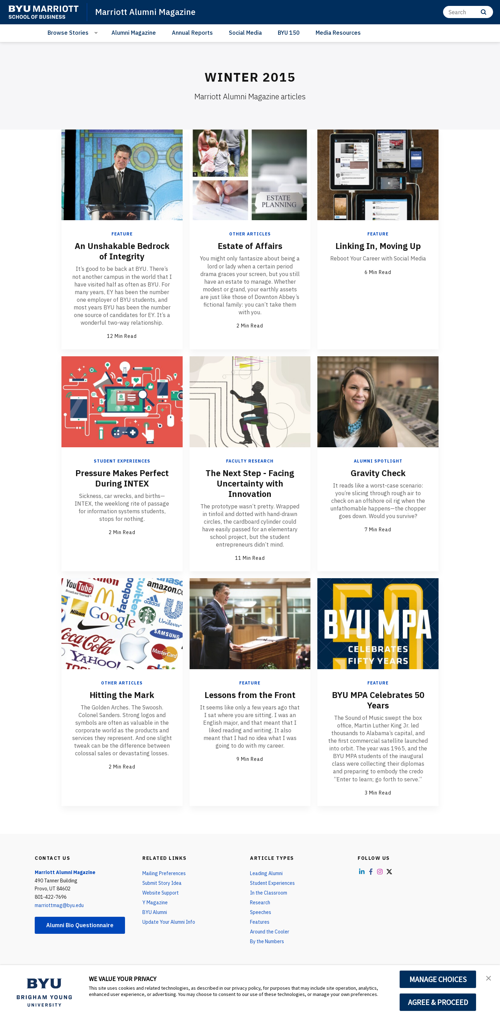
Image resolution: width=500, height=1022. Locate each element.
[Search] (468, 12)
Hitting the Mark (122, 694)
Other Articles (250, 233)
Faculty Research (250, 461)
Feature (122, 233)
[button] (488, 978)
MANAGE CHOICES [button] (438, 979)
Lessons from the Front (250, 694)
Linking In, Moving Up (378, 245)
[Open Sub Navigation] (97, 33)
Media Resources (338, 32)
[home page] (43, 12)
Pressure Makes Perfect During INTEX (122, 478)
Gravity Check (378, 473)
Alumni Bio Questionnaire (80, 925)
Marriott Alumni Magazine (145, 11)
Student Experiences (122, 461)
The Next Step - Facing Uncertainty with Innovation (250, 483)
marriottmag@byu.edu (59, 905)
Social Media (245, 32)
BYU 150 (289, 32)
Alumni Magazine (133, 32)
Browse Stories (68, 32)
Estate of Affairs (250, 245)
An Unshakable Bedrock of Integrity (122, 251)
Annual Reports (192, 32)
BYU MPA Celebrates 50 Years (378, 700)
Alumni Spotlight (378, 461)
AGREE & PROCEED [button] (438, 1002)
